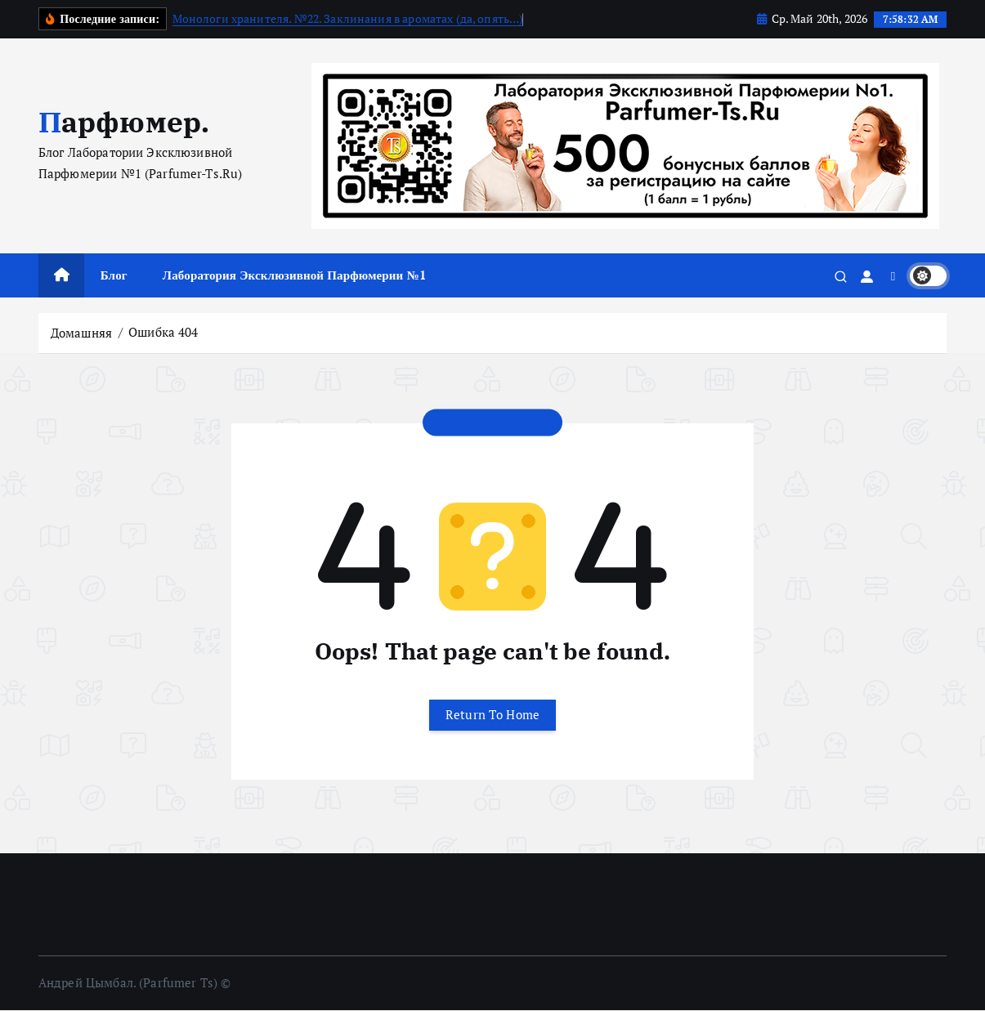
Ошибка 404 (163, 332)
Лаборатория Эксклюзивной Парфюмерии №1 (294, 274)
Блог (114, 274)
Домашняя (81, 332)
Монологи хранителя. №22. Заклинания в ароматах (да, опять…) (348, 18)
